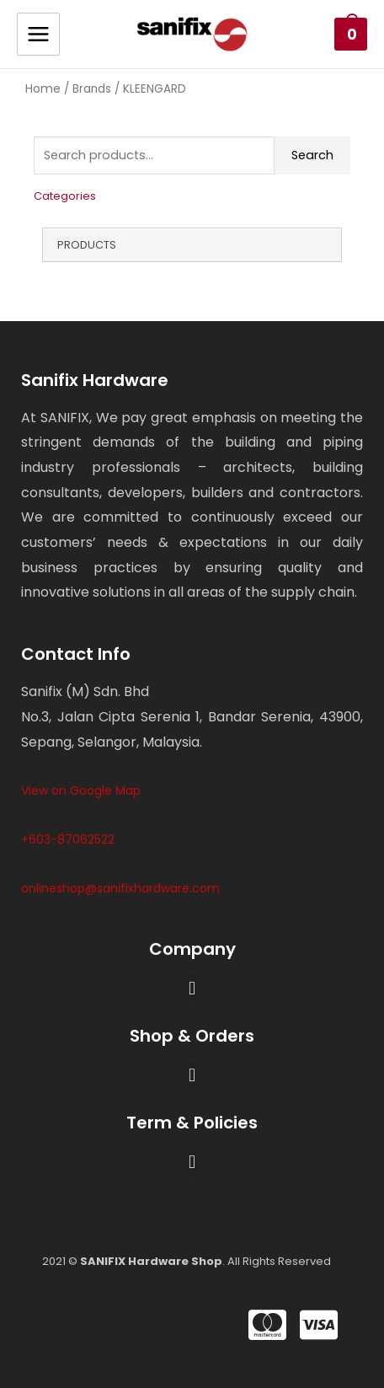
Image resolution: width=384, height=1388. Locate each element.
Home (43, 88)
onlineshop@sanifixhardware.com (120, 888)
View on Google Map (81, 790)
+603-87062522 (68, 839)
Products (86, 245)
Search (312, 155)
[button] (192, 988)
